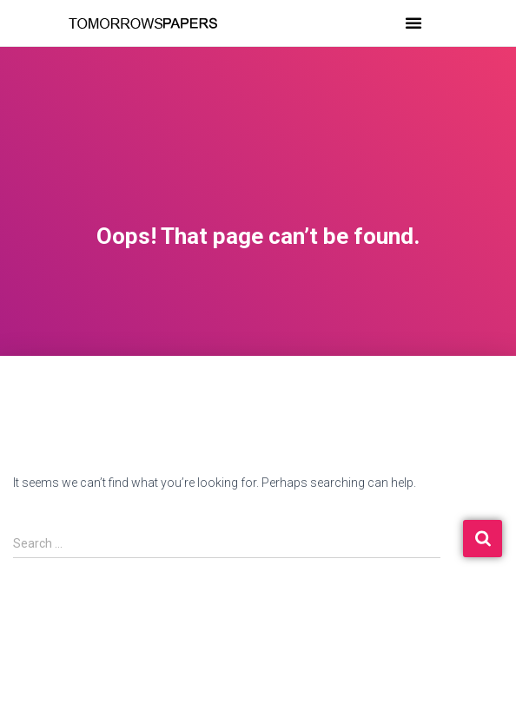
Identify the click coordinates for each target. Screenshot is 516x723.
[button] (413, 23)
